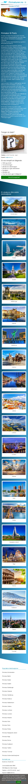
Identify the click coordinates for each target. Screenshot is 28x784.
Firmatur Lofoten (7, 710)
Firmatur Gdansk (7, 691)
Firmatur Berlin (6, 676)
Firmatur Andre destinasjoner (10, 755)
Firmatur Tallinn (6, 748)
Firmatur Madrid (7, 717)
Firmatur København (8, 702)
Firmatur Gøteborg (7, 695)
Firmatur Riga (6, 736)
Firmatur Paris (6, 725)
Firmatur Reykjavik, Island (9, 732)
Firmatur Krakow (7, 698)
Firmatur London (7, 714)
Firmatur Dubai (6, 680)
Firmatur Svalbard (7, 744)
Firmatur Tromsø (7, 751)
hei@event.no (9, 157)
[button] (25, 2)
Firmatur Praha (6, 729)
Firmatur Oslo (6, 721)
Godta (18, 782)
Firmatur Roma (6, 740)
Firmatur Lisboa (6, 706)
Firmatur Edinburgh (7, 687)
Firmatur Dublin (6, 683)
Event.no (4, 761)
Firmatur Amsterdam (8, 672)
